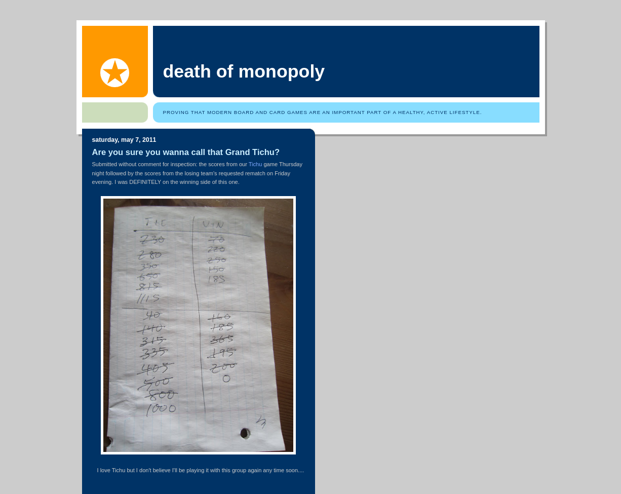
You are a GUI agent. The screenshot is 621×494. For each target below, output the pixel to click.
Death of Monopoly (244, 71)
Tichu (255, 164)
